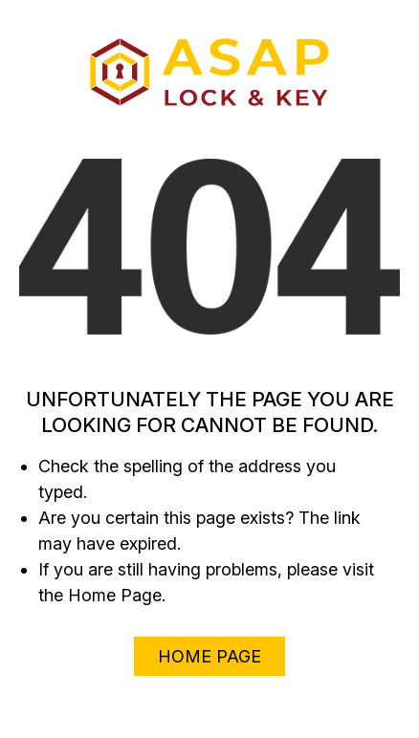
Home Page (209, 656)
